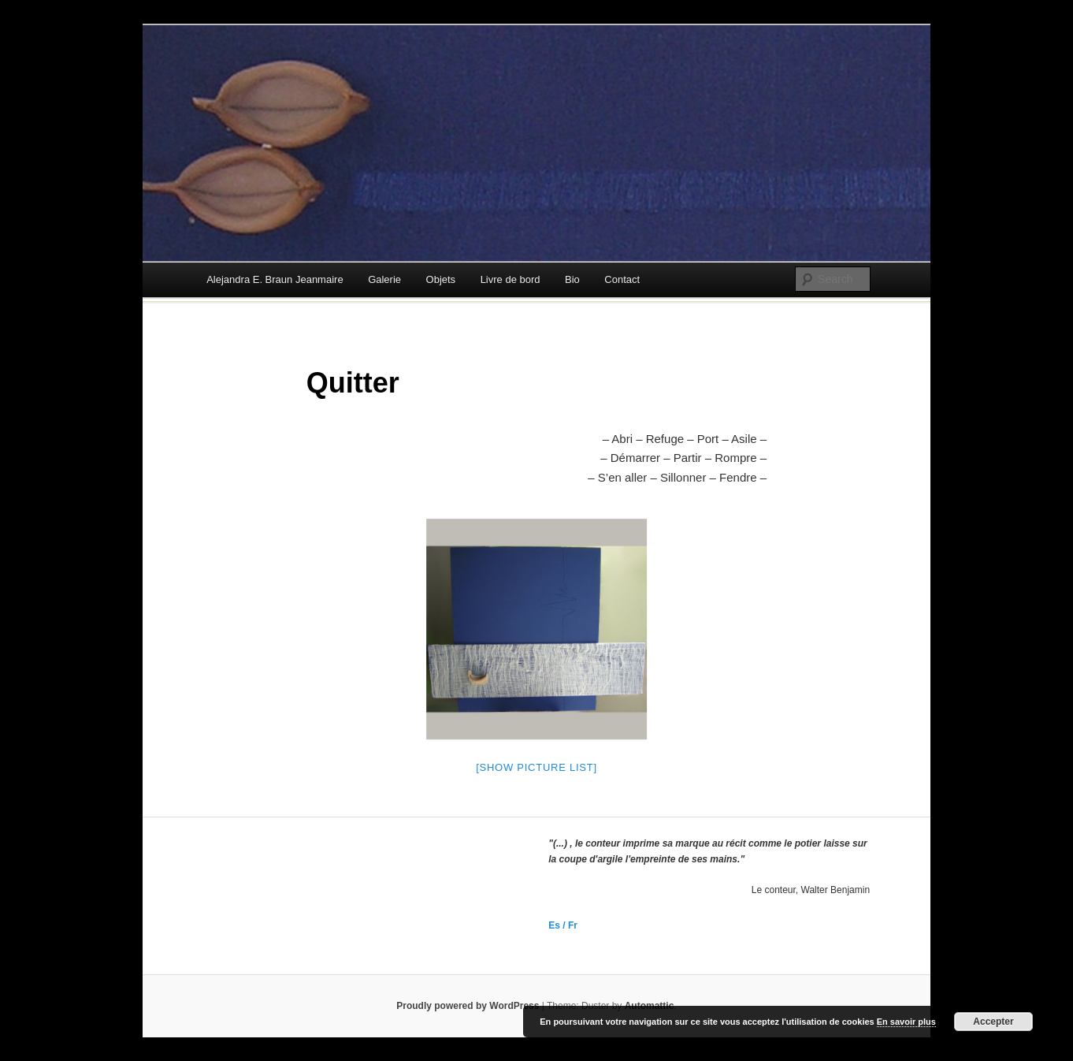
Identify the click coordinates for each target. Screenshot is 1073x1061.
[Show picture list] (536, 767)
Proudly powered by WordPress (467, 1005)
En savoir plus (906, 1021)
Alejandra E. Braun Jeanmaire (274, 279)
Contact (622, 279)
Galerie (384, 279)
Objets (441, 279)
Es (554, 925)
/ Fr (568, 925)
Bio (572, 279)
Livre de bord (510, 279)
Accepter (993, 1021)
